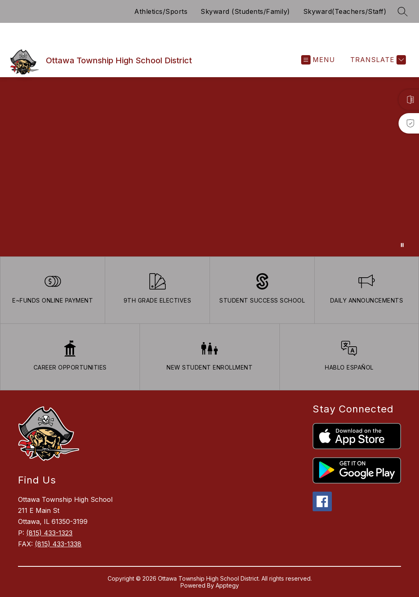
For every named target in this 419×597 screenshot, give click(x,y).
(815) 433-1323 (49, 533)
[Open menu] (318, 60)
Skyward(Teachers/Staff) (345, 11)
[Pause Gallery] (402, 245)
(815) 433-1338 (58, 544)
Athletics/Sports (160, 11)
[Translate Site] (377, 60)
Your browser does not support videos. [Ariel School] (209, 166)
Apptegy (227, 585)
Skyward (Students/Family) (245, 11)
